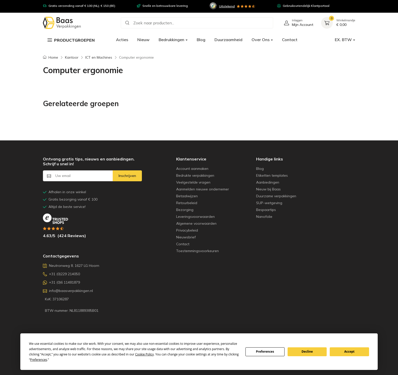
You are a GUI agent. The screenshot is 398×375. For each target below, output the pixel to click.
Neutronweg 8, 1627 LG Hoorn (71, 265)
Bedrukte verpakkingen (195, 175)
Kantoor (71, 57)
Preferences (265, 351)
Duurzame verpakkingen (276, 196)
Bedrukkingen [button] (171, 39)
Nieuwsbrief (186, 237)
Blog (201, 39)
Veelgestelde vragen (193, 182)
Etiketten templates (272, 175)
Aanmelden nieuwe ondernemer (202, 189)
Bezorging (184, 209)
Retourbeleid (186, 203)
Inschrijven (127, 175)
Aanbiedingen (267, 182)
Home (53, 57)
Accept (349, 351)
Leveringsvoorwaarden (195, 216)
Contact (289, 39)
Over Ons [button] (261, 39)
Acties (122, 39)
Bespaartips (266, 209)
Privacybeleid (187, 230)
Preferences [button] (38, 359)
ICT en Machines (98, 57)
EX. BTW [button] (343, 39)
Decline (307, 351)
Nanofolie (264, 216)
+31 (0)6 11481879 (61, 282)
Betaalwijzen (187, 196)
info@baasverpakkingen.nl (68, 290)
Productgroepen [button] (71, 40)
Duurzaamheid (228, 39)
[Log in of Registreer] (297, 23)
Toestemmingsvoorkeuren (197, 251)
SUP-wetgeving (269, 203)
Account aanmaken (192, 168)
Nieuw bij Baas (268, 189)
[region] (199, 5)
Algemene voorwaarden (196, 223)
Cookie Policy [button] (144, 354)
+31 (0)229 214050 (61, 274)
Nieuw (143, 39)
